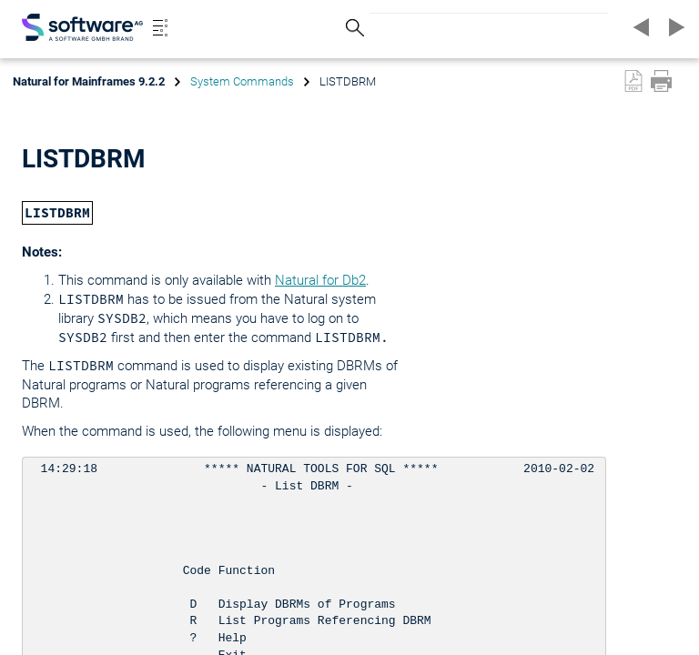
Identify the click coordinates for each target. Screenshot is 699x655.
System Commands (242, 81)
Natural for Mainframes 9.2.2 (89, 81)
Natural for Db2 (320, 280)
